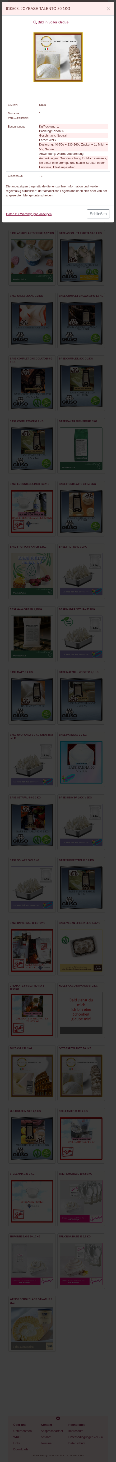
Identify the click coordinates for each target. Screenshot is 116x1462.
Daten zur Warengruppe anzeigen (29, 214)
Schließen (98, 214)
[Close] (108, 8)
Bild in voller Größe (51, 22)
